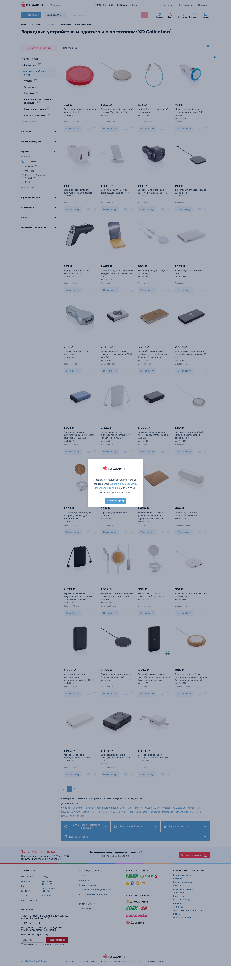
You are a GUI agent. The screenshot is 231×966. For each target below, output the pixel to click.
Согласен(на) (115, 500)
